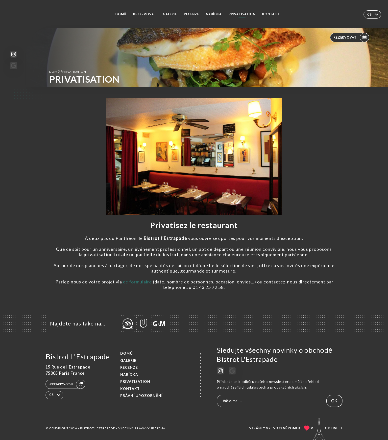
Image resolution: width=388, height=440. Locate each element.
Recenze (191, 14)
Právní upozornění (141, 396)
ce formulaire (137, 281)
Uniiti (336, 428)
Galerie (170, 14)
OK (334, 400)
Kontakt (270, 14)
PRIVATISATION (242, 14)
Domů (120, 14)
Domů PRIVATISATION (67, 71)
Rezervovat (144, 14)
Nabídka (214, 14)
